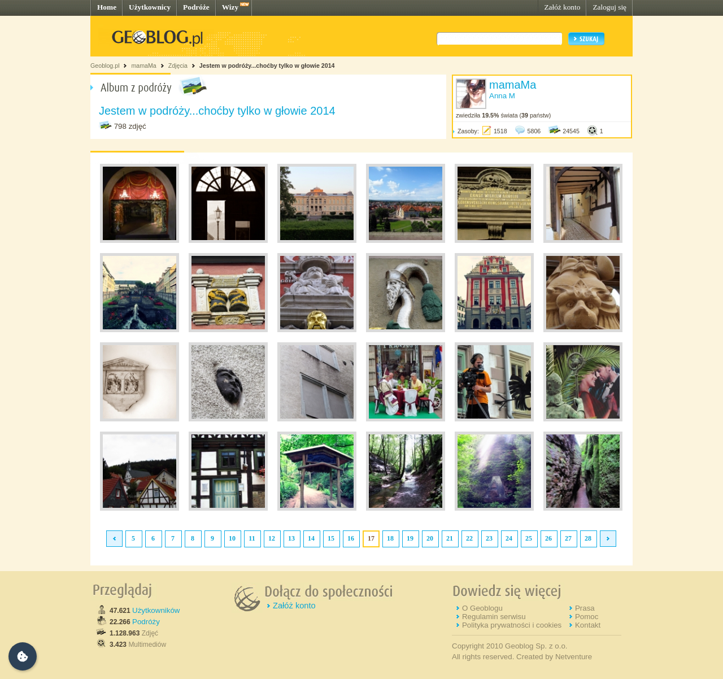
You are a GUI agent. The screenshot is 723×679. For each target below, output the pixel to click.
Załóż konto (562, 7)
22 (469, 538)
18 (390, 538)
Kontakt (587, 625)
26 (548, 538)
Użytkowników (156, 610)
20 (429, 538)
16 (350, 538)
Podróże (196, 7)
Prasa (585, 608)
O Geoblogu (482, 608)
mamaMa (143, 65)
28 (588, 538)
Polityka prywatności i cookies (511, 625)
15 (331, 538)
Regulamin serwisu (494, 616)
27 (568, 538)
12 (271, 538)
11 (252, 538)
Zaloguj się (609, 7)
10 (232, 538)
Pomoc (586, 616)
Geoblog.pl (105, 65)
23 (489, 538)
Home (106, 7)
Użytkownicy (150, 7)
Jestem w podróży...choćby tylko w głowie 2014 (267, 65)
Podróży (146, 621)
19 (410, 538)
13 (291, 538)
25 (528, 538)
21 (449, 538)
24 (509, 538)
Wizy (230, 7)
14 (311, 538)
